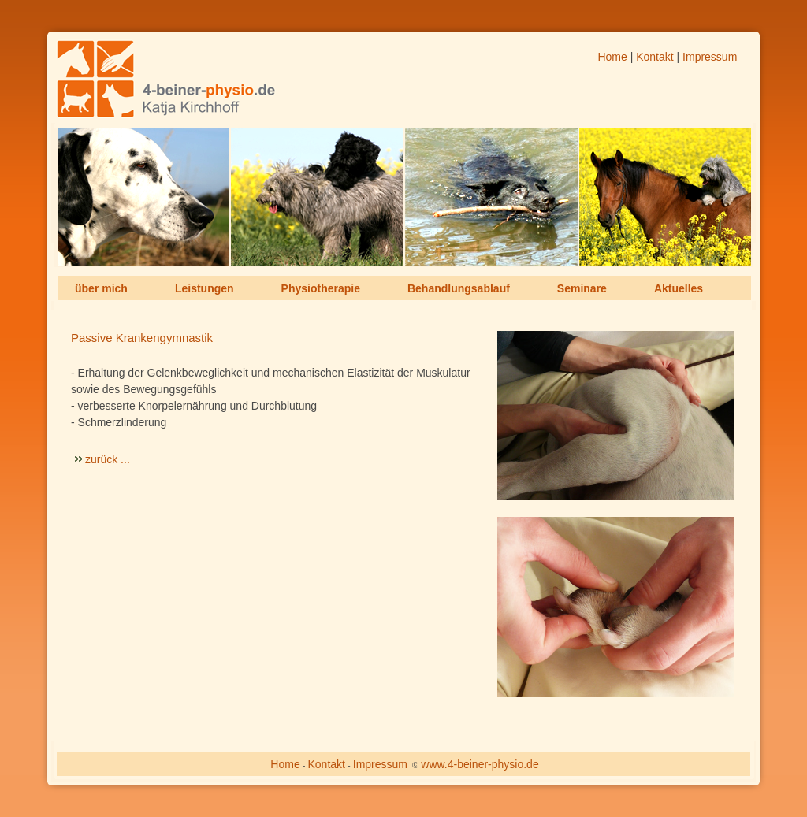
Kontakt (654, 56)
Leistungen (204, 288)
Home (612, 56)
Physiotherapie (320, 288)
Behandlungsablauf (458, 288)
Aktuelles (678, 288)
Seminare (582, 288)
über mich (101, 288)
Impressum (709, 56)
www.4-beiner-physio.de (479, 764)
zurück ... (107, 459)
